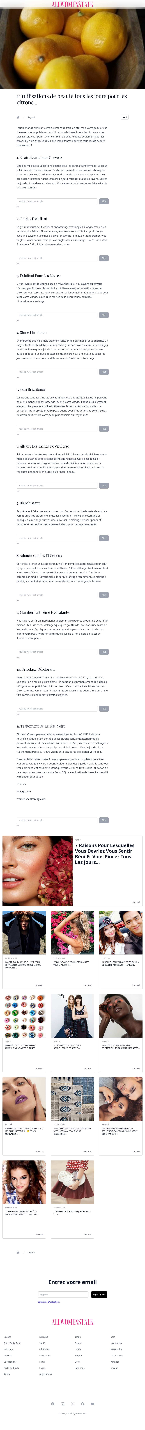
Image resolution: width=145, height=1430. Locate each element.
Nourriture (44, 1355)
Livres (42, 1367)
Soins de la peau (12, 1343)
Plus (104, 201)
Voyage (114, 1367)
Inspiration (116, 1343)
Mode (78, 1349)
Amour (7, 1374)
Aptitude (115, 1361)
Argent (31, 117)
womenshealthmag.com (31, 799)
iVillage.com (24, 791)
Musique (43, 1336)
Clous (78, 1336)
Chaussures (116, 1355)
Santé (42, 1343)
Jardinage (80, 1367)
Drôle (78, 1361)
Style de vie (99, 1294)
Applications (45, 1374)
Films (42, 1361)
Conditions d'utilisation (49, 1302)
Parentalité (116, 1349)
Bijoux (78, 1343)
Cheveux (8, 1355)
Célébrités (44, 1349)
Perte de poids (11, 1367)
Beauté (7, 1336)
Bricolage (8, 1349)
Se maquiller (10, 1361)
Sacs (113, 1336)
